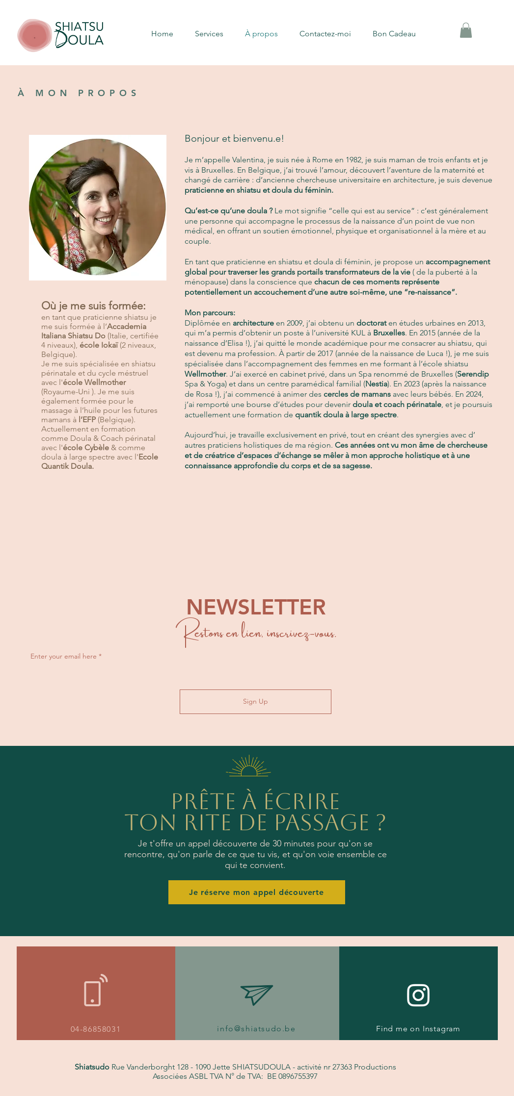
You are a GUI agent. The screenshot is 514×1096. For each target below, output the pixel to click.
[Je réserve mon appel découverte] (256, 892)
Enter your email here (63, 656)
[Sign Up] (255, 701)
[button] (215, 33)
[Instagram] (418, 995)
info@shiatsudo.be (256, 1028)
